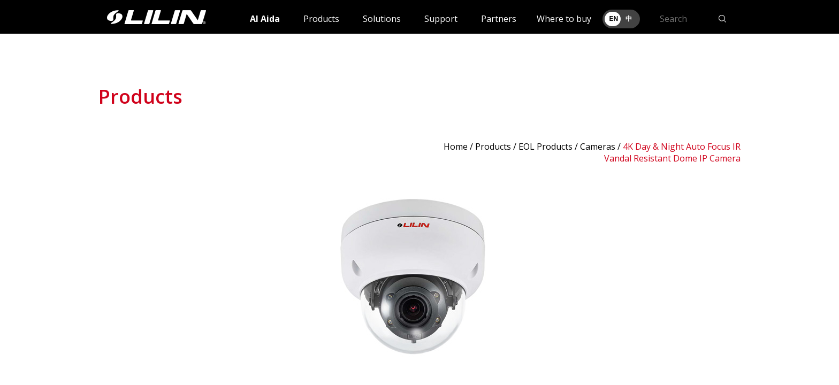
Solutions (382, 19)
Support (440, 19)
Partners (498, 19)
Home (456, 146)
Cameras (597, 146)
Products (321, 19)
